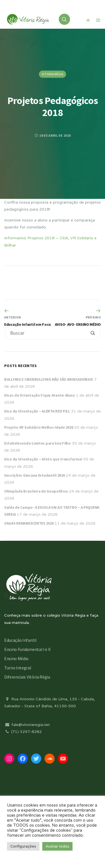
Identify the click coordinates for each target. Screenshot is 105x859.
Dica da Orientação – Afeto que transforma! (43, 459)
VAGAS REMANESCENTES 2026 (28, 523)
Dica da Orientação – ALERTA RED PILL (37, 411)
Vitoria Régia (52, 74)
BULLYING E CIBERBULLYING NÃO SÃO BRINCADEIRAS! (48, 379)
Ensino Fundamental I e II (27, 649)
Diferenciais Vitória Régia (27, 677)
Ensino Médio (16, 658)
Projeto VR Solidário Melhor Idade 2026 (38, 427)
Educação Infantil (20, 640)
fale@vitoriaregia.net (27, 724)
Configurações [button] (23, 846)
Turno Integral (17, 667)
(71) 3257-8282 (23, 731)
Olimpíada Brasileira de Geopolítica (36, 491)
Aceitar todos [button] (57, 846)
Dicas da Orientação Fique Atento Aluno (39, 395)
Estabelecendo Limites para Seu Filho (37, 443)
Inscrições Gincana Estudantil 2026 (34, 475)
